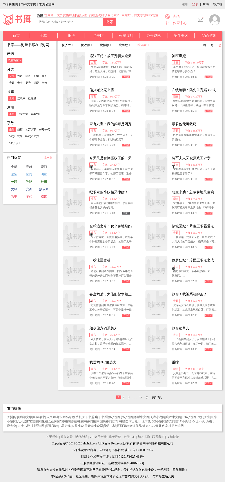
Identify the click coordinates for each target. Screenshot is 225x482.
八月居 (21, 421)
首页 (16, 36)
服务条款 (66, 437)
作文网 (170, 421)
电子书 (99, 417)
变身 (29, 189)
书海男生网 (10, 4)
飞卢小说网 (157, 417)
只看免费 (22, 114)
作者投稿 (115, 437)
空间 (29, 174)
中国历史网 (104, 421)
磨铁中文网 (173, 417)
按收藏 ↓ (87, 45)
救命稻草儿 (180, 328)
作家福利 (126, 36)
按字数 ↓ (125, 45)
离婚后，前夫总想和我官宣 (140, 15)
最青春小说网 (94, 426)
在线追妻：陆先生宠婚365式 (194, 90)
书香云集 (65, 426)
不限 (12, 114)
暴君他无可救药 (184, 124)
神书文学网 (176, 426)
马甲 (14, 196)
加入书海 (144, 437)
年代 (29, 196)
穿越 (12, 82)
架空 (14, 174)
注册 (185, 4)
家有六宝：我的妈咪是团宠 (110, 124)
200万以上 (15, 143)
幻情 (36, 76)
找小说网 (127, 417)
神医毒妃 (179, 56)
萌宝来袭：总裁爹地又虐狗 (193, 192)
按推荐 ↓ (106, 45)
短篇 (20, 129)
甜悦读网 (38, 426)
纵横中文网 (141, 417)
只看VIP (35, 114)
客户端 (217, 4)
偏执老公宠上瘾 (101, 90)
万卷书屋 (119, 421)
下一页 (144, 397)
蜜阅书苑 (64, 421)
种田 (44, 181)
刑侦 (44, 82)
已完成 (32, 98)
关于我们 (52, 437)
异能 (29, 181)
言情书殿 (24, 426)
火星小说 (78, 426)
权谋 (44, 196)
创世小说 (198, 421)
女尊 (14, 189)
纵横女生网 (49, 421)
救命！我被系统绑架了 (189, 294)
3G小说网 (158, 421)
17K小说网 (189, 417)
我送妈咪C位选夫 (102, 362)
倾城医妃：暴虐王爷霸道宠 (193, 226)
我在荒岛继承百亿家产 (104, 15)
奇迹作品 (135, 426)
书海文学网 (28, 4)
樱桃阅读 (52, 426)
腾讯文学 (26, 417)
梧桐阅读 (123, 426)
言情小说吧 (184, 421)
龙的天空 (204, 417)
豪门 (44, 166)
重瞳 (175, 362)
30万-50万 (44, 129)
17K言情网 (34, 421)
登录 (195, 4)
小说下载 (144, 421)
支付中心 (129, 437)
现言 (28, 76)
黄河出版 (131, 421)
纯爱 (36, 82)
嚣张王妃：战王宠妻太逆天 (110, 56)
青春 (20, 82)
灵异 (28, 82)
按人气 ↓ (68, 45)
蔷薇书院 (77, 421)
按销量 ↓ (143, 45)
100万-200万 (32, 136)
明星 (44, 174)
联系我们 (158, 437)
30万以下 (30, 129)
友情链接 (173, 437)
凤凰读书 (39, 417)
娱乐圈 (44, 189)
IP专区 (98, 36)
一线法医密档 (100, 260)
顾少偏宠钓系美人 (103, 328)
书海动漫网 (46, 4)
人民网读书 (54, 417)
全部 (12, 76)
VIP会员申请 (98, 437)
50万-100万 (15, 136)
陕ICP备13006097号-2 (139, 450)
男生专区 (181, 36)
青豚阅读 (161, 426)
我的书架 (209, 36)
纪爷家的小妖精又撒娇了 (108, 192)
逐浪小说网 (112, 417)
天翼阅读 (13, 417)
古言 (20, 76)
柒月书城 (110, 426)
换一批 (48, 157)
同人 (44, 76)
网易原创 (69, 417)
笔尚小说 (148, 426)
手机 (79, 417)
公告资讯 (154, 36)
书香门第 (90, 421)
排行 (71, 36)
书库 (43, 36)
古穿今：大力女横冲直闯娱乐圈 (65, 15)
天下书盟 (88, 417)
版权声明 (81, 437)
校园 (14, 181)
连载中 (21, 98)
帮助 (206, 4)
